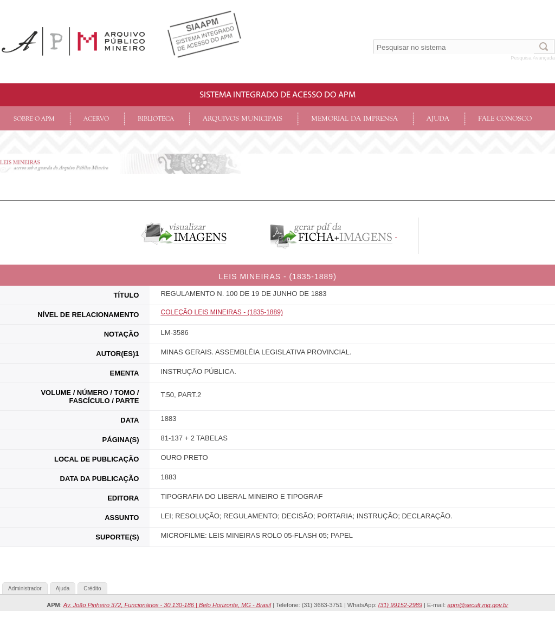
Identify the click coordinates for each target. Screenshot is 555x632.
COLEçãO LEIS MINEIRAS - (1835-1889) (221, 312)
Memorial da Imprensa (354, 118)
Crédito (92, 588)
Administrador (25, 588)
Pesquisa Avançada (533, 58)
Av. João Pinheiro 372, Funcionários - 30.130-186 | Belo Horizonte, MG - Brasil (167, 605)
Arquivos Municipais (242, 118)
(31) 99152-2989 (400, 605)
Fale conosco (505, 118)
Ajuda (438, 118)
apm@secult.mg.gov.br (477, 605)
